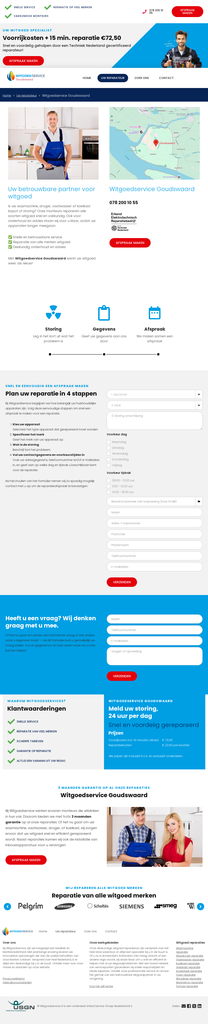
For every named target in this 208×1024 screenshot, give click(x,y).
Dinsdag (118, 448)
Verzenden (122, 582)
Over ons (141, 78)
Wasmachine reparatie (184, 950)
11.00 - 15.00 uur (122, 486)
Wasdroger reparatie (189, 956)
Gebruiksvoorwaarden (17, 982)
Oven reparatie (186, 975)
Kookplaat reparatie (189, 971)
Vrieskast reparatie (188, 967)
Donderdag (120, 459)
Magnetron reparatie (189, 982)
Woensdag (120, 453)
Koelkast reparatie (188, 963)
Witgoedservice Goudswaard (66, 95)
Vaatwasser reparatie (190, 959)
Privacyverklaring (14, 978)
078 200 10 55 (156, 12)
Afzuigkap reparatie (188, 978)
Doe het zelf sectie (101, 986)
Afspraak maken (187, 11)
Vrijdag (117, 465)
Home (87, 78)
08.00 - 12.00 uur (123, 480)
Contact (166, 78)
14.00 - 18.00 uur (123, 492)
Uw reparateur (113, 78)
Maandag (119, 442)
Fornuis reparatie (187, 986)
